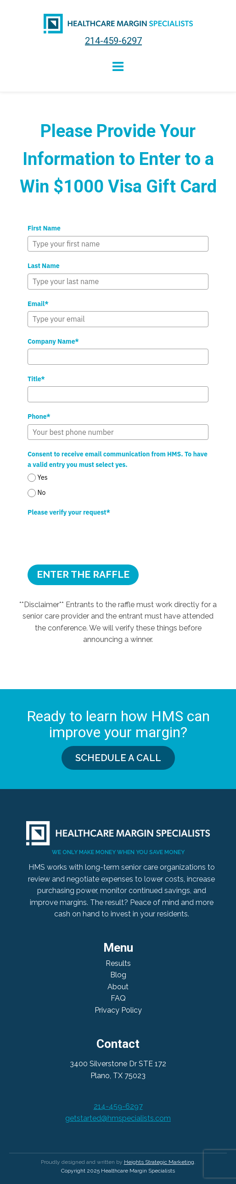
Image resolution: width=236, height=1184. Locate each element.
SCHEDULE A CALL (118, 757)
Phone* (39, 416)
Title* (36, 379)
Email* (38, 304)
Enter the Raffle (83, 574)
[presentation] (97, 537)
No (42, 493)
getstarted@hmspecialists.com (118, 1118)
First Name (44, 228)
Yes (43, 477)
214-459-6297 (113, 40)
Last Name (44, 266)
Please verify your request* (69, 512)
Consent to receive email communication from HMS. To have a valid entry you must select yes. (118, 459)
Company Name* (53, 341)
